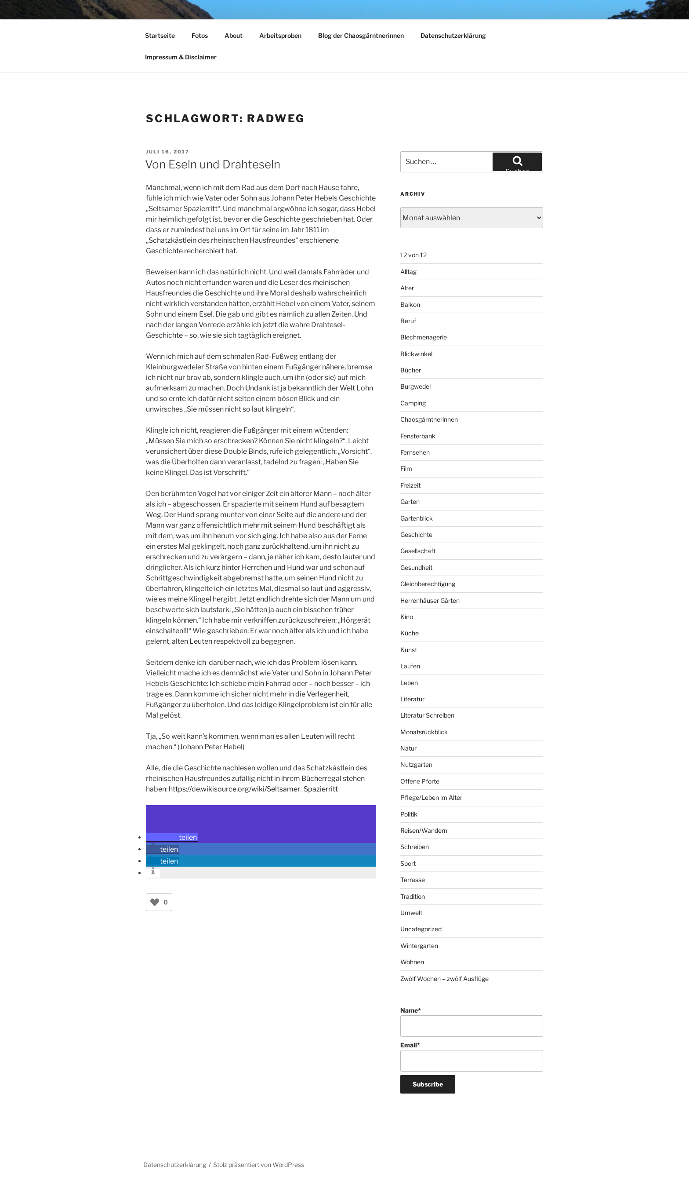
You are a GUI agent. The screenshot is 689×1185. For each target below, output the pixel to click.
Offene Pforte (419, 781)
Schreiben (414, 846)
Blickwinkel (416, 353)
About (234, 35)
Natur (408, 748)
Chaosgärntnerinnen (429, 419)
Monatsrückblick (424, 732)
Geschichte (416, 534)
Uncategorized (421, 929)
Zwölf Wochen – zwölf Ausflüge (444, 978)
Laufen (410, 666)
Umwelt (411, 912)
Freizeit (410, 485)
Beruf (408, 321)
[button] (172, 837)
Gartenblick (416, 518)
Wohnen (412, 962)
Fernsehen (415, 452)
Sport (408, 863)
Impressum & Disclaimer (181, 57)
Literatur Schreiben (427, 715)
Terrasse (412, 879)
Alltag (408, 271)
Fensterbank (417, 436)
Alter (407, 288)
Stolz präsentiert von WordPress (258, 1164)
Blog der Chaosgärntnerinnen (361, 35)
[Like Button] (154, 902)
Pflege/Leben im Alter (431, 797)
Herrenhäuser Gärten (430, 600)
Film (406, 468)
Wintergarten (419, 945)
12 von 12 (413, 255)
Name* (471, 1021)
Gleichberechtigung (427, 583)
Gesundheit (416, 567)
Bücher (410, 370)
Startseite (160, 35)
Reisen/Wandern (423, 830)
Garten (410, 501)
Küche (409, 633)
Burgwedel (415, 386)
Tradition (412, 896)
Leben (409, 682)
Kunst (408, 649)
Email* (471, 1056)
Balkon (410, 304)
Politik (408, 814)
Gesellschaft (417, 550)
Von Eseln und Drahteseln (212, 164)
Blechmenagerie (423, 337)
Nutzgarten (416, 764)
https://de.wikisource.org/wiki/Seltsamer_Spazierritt (253, 789)
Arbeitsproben (280, 35)
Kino (406, 616)
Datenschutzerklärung (453, 35)
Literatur (412, 699)
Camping (413, 403)
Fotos (200, 35)
